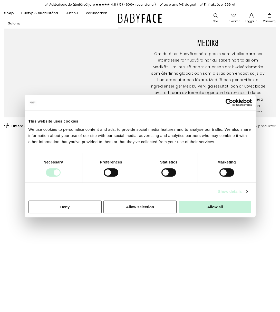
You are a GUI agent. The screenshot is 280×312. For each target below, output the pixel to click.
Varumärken (97, 13)
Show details (230, 191)
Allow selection (140, 207)
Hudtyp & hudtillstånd (39, 13)
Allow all (215, 207)
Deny (65, 207)
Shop (9, 13)
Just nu (72, 13)
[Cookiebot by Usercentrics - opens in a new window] (229, 102)
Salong (14, 23)
